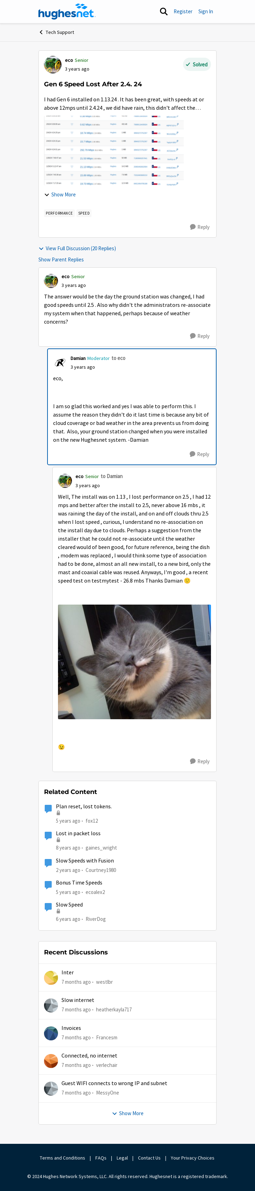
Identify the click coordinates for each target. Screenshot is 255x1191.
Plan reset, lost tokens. (84, 806)
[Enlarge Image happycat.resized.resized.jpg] (134, 662)
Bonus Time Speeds (79, 882)
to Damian (112, 476)
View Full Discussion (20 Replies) (77, 248)
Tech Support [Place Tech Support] (56, 32)
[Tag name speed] (84, 213)
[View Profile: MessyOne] (51, 1089)
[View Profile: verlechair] (51, 1061)
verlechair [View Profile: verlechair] (106, 1065)
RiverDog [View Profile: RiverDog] (96, 919)
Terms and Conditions (62, 1158)
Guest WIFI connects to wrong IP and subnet (114, 1083)
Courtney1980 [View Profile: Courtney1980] (101, 870)
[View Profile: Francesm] (51, 1033)
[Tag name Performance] (59, 213)
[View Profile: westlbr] (51, 978)
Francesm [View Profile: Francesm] (106, 1037)
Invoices (71, 1028)
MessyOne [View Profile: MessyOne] (107, 1092)
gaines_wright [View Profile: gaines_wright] (101, 847)
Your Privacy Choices (193, 1158)
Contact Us (149, 1158)
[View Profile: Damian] (60, 363)
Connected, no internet (89, 1055)
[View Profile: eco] (52, 64)
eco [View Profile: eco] (69, 60)
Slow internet (77, 1000)
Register (183, 11)
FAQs (101, 1158)
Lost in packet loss (78, 833)
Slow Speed (69, 904)
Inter (67, 972)
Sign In (205, 11)
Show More (60, 194)
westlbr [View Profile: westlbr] (104, 982)
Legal (122, 1158)
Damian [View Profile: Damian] (78, 358)
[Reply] (200, 227)
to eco (118, 358)
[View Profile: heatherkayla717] (51, 1005)
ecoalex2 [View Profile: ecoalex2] (95, 892)
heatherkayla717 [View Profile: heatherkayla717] (114, 1009)
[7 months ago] (76, 982)
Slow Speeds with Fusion (85, 860)
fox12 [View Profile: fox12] (92, 820)
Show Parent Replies (61, 259)
